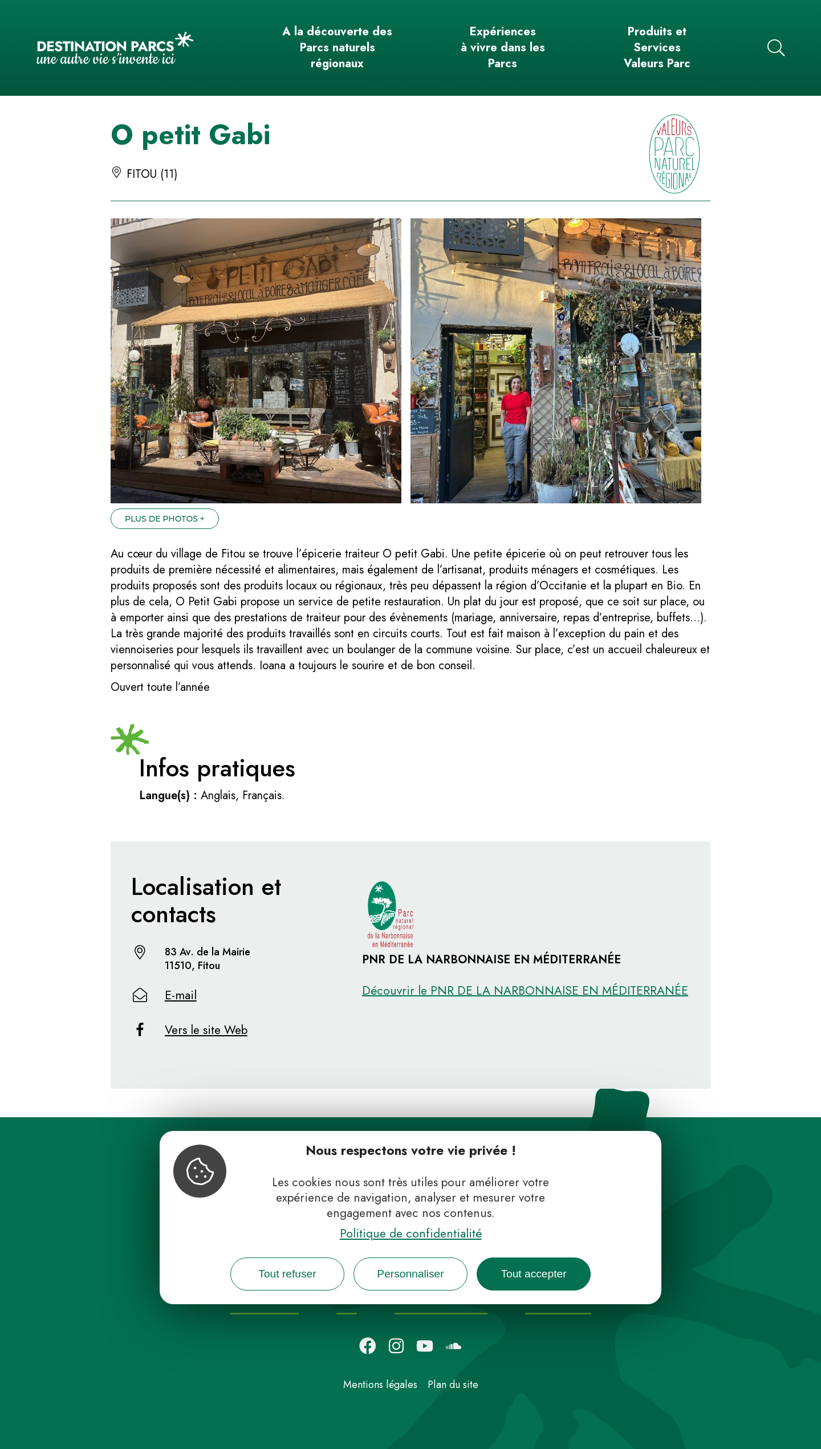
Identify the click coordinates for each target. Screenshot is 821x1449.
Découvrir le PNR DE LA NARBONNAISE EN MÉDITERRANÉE (525, 990)
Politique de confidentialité (411, 1233)
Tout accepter (533, 1274)
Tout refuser (287, 1274)
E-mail (181, 995)
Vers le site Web (206, 1030)
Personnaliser (410, 1274)
